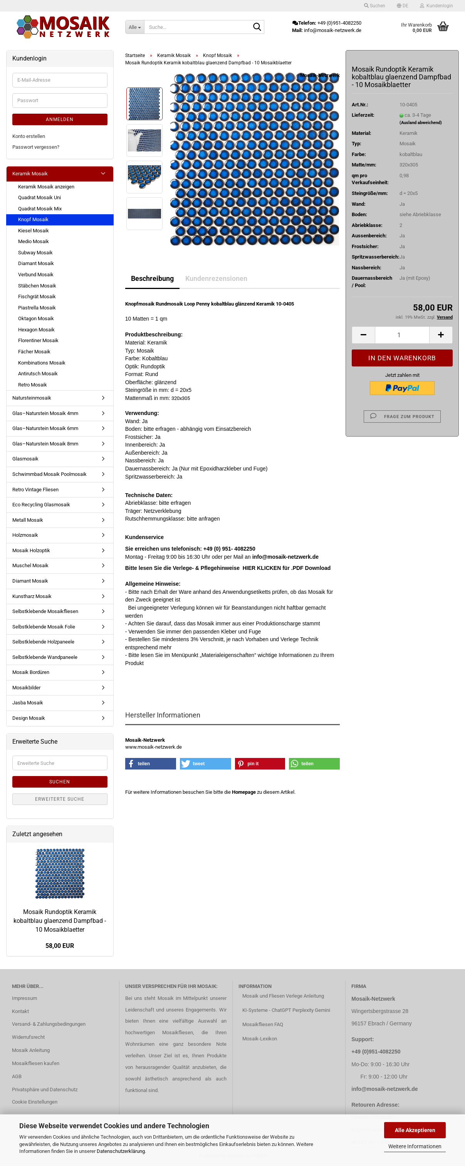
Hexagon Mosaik (36, 330)
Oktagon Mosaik (36, 318)
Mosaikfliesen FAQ (262, 1024)
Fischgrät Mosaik (37, 296)
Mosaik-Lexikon (259, 1039)
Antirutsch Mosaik (38, 373)
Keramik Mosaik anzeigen (46, 187)
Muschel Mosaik (30, 565)
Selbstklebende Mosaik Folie (43, 627)
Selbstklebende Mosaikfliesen (45, 611)
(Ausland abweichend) (421, 122)
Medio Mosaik (33, 241)
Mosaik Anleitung (31, 1050)
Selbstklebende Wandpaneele (44, 657)
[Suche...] (134, 27)
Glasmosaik (25, 459)
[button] (402, 6)
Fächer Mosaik (34, 352)
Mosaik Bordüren (30, 672)
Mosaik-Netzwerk (320, 75)
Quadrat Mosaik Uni (39, 197)
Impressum (24, 998)
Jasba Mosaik (27, 703)
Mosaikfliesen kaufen (35, 1063)
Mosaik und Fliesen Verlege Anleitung (283, 996)
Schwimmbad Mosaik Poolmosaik (49, 474)
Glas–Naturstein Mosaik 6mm (45, 428)
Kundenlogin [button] (436, 5)
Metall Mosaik (27, 520)
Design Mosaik (28, 718)
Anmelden (60, 119)
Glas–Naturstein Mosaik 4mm (45, 413)
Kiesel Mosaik (33, 231)
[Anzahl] (402, 335)
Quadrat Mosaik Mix (40, 209)
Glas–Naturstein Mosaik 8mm (45, 444)
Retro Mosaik (32, 385)
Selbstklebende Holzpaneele (43, 642)
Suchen (59, 782)
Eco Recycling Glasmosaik (41, 504)
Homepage (244, 792)
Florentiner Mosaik (38, 340)
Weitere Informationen (414, 1146)
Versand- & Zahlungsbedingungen (49, 1024)
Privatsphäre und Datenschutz (44, 1089)
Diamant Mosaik (36, 263)
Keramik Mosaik (30, 173)
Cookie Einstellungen (34, 1102)
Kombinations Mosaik (41, 363)
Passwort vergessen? (35, 147)
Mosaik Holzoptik (31, 550)
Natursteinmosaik (31, 398)
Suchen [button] (374, 5)
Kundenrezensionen (216, 278)
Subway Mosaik (35, 252)
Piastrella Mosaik (37, 308)
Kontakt (20, 1011)
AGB (17, 1076)
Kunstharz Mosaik (32, 596)
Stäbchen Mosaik (37, 286)
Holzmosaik (25, 535)
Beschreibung (152, 278)
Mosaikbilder (26, 688)
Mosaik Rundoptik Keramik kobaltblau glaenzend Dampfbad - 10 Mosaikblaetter (59, 920)
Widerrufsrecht (28, 1037)
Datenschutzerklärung (121, 1151)
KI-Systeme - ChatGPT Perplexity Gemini (286, 1010)
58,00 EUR (59, 945)
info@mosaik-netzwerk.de (384, 1089)
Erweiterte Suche (59, 799)
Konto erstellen (28, 136)
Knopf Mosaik (33, 219)
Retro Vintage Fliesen (35, 489)
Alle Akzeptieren (415, 1130)
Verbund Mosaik (36, 274)
